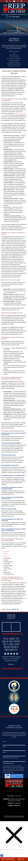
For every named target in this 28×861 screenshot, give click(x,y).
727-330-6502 (14, 17)
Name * (4, 769)
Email (14, 1)
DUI (14, 53)
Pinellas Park (7, 556)
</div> (11, 855)
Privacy (12, 804)
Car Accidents (14, 57)
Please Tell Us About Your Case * (11, 785)
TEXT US (21, 859)
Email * (4, 780)
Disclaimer (10, 796)
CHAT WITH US (7, 859)
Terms (15, 804)
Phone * (5, 774)
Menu (21, 1)
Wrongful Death (14, 62)
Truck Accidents (14, 60)
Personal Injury (14, 55)
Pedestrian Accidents (14, 64)
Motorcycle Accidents (14, 59)
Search (18, 1)
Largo (5, 554)
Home (6, 1)
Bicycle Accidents (14, 66)
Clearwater (6, 551)
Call (10, 1)
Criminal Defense (14, 51)
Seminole (6, 553)
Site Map (18, 796)
